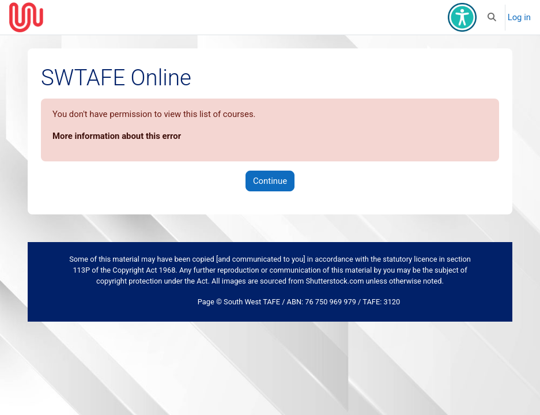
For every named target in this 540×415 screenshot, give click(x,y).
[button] (492, 17)
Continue (270, 181)
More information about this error (116, 136)
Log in (519, 17)
